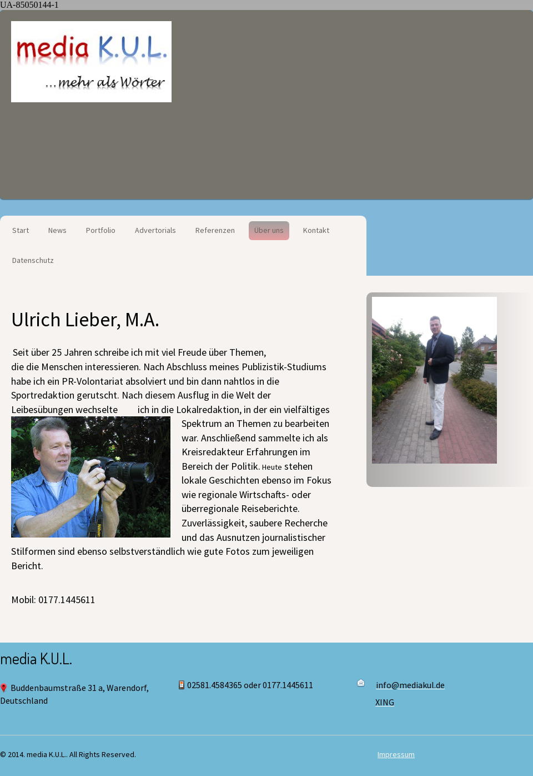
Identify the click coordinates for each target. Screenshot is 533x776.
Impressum (396, 754)
